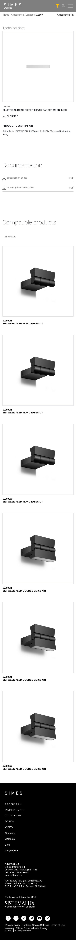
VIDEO (9, 827)
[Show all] (38, 237)
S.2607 (39, 14)
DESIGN (9, 821)
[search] (63, 5)
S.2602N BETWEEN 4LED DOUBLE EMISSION (24, 678)
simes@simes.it (13, 875)
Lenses (30, 14)
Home (6, 14)
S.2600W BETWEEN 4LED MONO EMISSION (22, 500)
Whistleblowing (39, 928)
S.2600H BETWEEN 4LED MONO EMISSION (22, 322)
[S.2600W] (38, 459)
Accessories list (65, 14)
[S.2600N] (38, 370)
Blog (7, 844)
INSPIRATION (14, 809)
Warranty (10, 928)
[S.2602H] (38, 548)
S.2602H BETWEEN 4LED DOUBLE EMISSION (24, 589)
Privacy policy (12, 925)
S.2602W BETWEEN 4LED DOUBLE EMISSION (24, 767)
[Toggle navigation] (70, 6)
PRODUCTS (13, 804)
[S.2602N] (38, 637)
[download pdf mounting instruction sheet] (38, 189)
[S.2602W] (38, 726)
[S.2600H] (38, 281)
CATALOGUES (13, 815)
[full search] (57, 6)
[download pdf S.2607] (38, 179)
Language (11, 850)
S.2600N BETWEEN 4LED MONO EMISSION (22, 411)
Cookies (26, 925)
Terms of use (57, 925)
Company (10, 833)
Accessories (17, 14)
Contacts (10, 838)
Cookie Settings (40, 925)
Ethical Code (23, 928)
